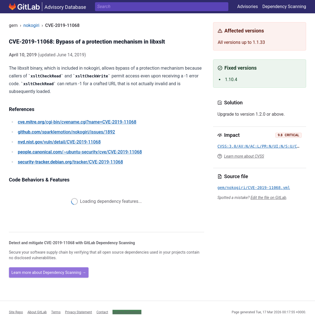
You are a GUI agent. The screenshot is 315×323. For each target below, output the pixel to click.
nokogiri (31, 25)
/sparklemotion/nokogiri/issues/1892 (66, 132)
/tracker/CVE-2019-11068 (70, 162)
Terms (56, 312)
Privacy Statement (78, 312)
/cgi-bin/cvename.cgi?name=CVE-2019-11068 (77, 122)
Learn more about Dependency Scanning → (48, 272)
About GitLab (37, 312)
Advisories (247, 6)
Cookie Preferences (126, 312)
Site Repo (16, 312)
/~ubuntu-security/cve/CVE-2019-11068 (80, 152)
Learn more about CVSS (244, 156)
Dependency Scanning (284, 6)
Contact (102, 312)
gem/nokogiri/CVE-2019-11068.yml (254, 187)
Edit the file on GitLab (268, 197)
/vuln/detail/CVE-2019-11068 (59, 142)
